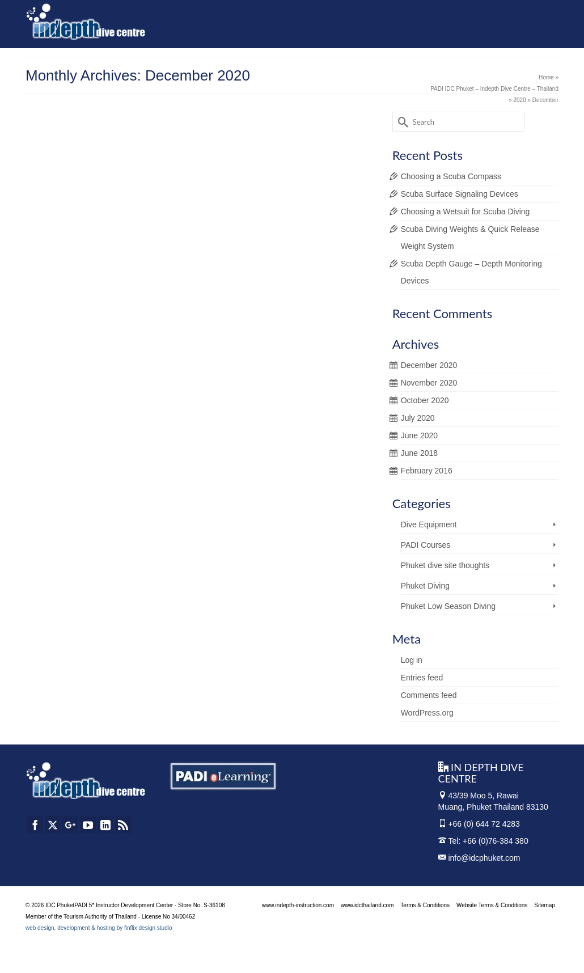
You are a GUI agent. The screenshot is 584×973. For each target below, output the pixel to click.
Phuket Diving (425, 585)
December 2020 (429, 365)
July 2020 (418, 417)
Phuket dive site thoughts (445, 565)
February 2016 (426, 470)
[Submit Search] (400, 122)
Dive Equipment (429, 524)
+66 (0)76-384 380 (495, 840)
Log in (411, 660)
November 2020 (429, 382)
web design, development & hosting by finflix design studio (99, 928)
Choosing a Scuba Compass (451, 176)
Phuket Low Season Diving (448, 606)
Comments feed (429, 695)
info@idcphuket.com (479, 857)
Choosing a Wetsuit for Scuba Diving (465, 211)
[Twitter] (53, 825)
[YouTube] (88, 825)
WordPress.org (427, 712)
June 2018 (419, 453)
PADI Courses (426, 544)
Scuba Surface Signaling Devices (459, 193)
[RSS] (123, 825)
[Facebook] (35, 825)
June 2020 (419, 435)
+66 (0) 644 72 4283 (484, 823)
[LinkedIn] (105, 825)
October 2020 (425, 400)
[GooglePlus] (70, 825)
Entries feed (422, 677)
